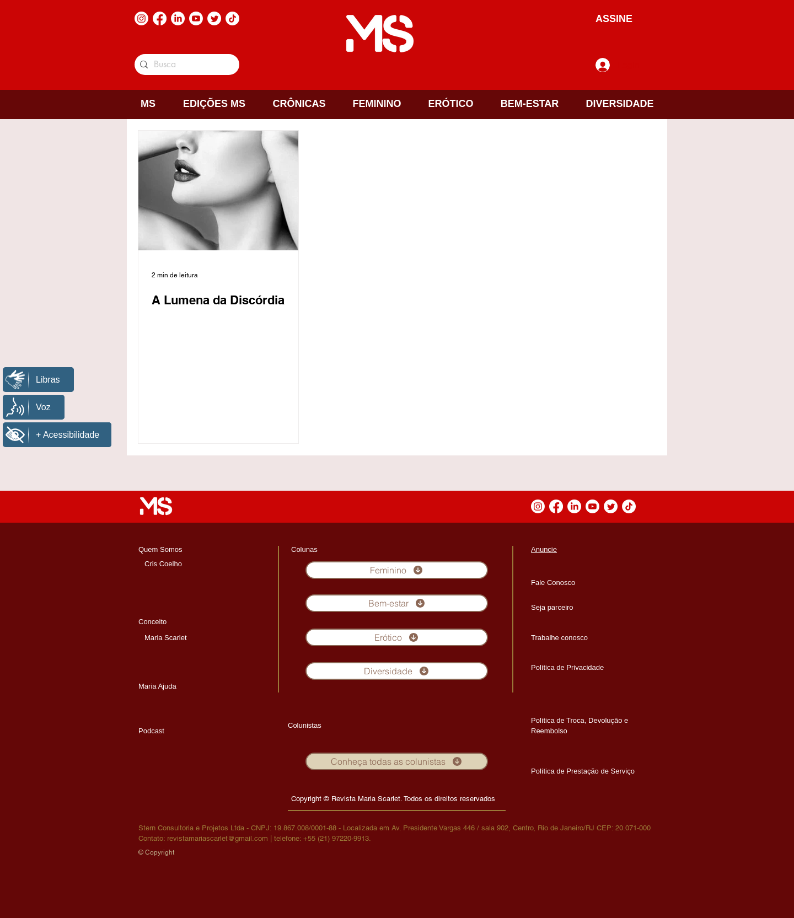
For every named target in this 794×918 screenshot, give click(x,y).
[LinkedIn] (178, 18)
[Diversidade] (396, 671)
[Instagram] (141, 18)
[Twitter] (214, 18)
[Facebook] (160, 18)
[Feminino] (396, 570)
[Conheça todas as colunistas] (396, 761)
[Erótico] (396, 637)
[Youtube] (196, 18)
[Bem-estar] (396, 603)
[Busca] (185, 64)
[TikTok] (232, 18)
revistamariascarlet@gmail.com (217, 838)
